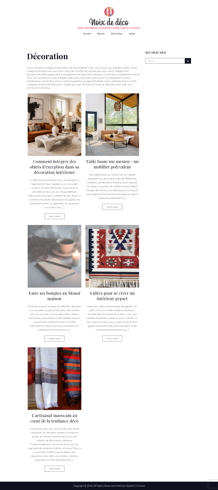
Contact (140, 485)
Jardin (132, 33)
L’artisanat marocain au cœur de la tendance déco (54, 418)
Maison (101, 33)
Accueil (87, 33)
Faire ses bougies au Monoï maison (54, 295)
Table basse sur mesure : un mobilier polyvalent (112, 164)
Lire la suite (54, 216)
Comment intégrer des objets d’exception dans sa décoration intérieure (54, 167)
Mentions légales (125, 485)
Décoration (116, 33)
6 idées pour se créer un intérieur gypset (112, 295)
